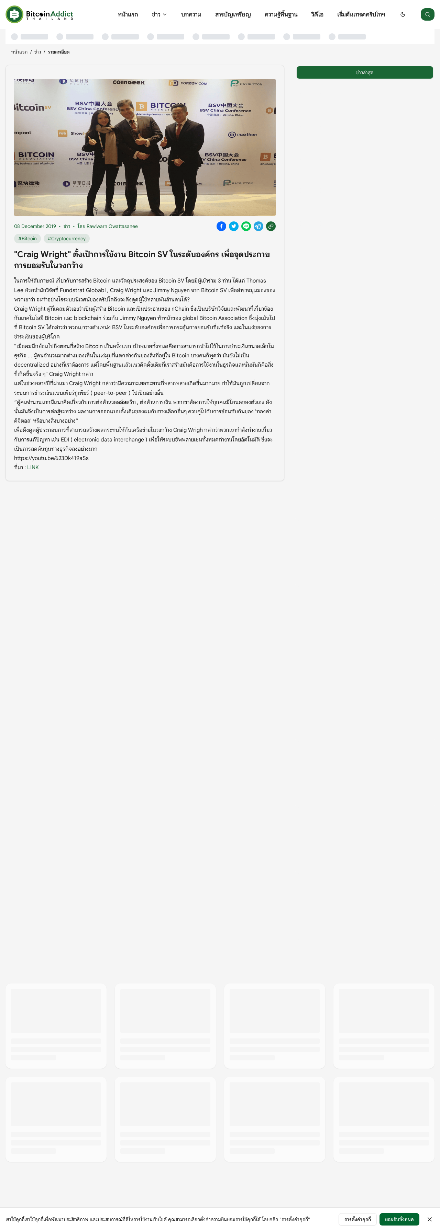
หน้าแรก (128, 14)
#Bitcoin (27, 238)
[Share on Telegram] (258, 226)
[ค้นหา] (427, 14)
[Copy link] (271, 226)
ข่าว (159, 14)
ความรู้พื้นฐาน (281, 14)
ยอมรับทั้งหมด (399, 1219)
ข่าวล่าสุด (365, 72)
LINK (33, 467)
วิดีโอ (317, 14)
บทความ (191, 14)
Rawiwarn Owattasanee (112, 226)
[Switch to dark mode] (403, 14)
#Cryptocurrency (67, 238)
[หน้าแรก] (39, 14)
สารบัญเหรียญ (233, 14)
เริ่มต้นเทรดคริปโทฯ (361, 14)
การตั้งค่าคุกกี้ (357, 1219)
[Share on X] (234, 226)
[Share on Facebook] (221, 226)
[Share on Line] (246, 226)
